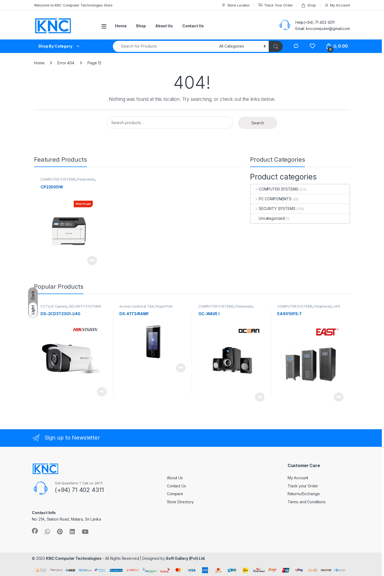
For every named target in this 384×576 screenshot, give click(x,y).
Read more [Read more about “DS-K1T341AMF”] (181, 367)
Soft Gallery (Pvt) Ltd (185, 558)
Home (120, 26)
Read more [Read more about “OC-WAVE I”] (260, 397)
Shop (308, 5)
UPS (337, 306)
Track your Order (303, 486)
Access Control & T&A (136, 306)
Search (257, 123)
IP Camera (59, 306)
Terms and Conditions (307, 502)
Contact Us (193, 26)
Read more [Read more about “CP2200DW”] (92, 260)
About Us (164, 26)
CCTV (45, 306)
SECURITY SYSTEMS (273, 208)
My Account (337, 5)
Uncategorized (268, 218)
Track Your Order (275, 5)
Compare (175, 493)
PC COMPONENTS (271, 199)
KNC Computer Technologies (74, 558)
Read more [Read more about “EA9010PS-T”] (338, 397)
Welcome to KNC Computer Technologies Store (73, 5)
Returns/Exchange (304, 493)
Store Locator (235, 5)
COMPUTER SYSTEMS (58, 179)
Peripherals (86, 179)
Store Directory (180, 502)
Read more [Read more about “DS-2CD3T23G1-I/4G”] (102, 391)
